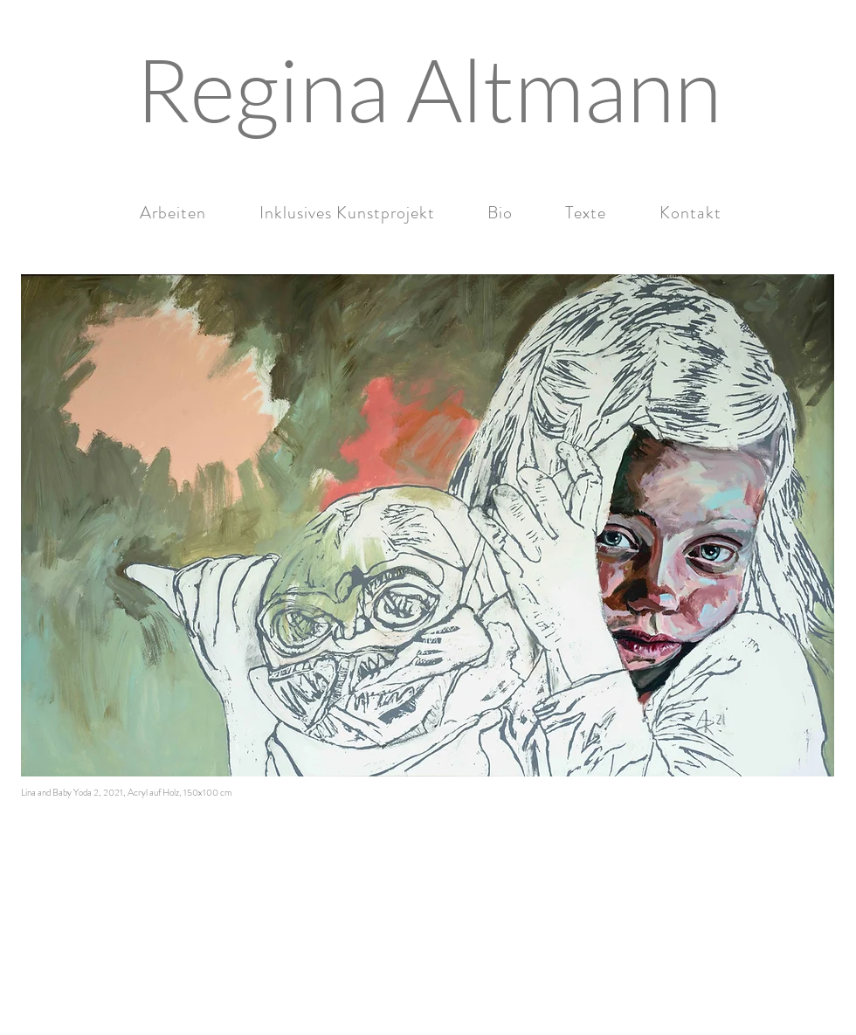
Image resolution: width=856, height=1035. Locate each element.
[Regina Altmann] (428, 89)
